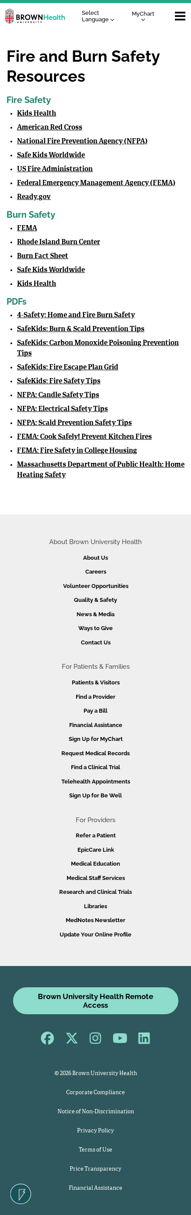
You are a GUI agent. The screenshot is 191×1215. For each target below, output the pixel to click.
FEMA (27, 228)
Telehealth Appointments (95, 781)
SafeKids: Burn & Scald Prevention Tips (80, 329)
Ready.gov (34, 197)
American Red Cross (49, 127)
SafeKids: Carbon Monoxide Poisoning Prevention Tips (98, 348)
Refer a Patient (96, 835)
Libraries (95, 906)
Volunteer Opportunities (95, 586)
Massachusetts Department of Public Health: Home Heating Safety (100, 470)
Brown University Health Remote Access (95, 1000)
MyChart (143, 15)
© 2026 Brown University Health (95, 1073)
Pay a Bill (95, 710)
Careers (95, 571)
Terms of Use (95, 1150)
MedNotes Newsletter (95, 920)
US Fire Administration (55, 169)
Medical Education (95, 863)
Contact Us (96, 642)
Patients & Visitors (96, 682)
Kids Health (36, 113)
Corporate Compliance (95, 1092)
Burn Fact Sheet (42, 256)
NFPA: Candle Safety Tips (58, 395)
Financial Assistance (95, 725)
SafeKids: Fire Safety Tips (59, 381)
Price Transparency (95, 1169)
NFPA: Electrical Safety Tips (62, 409)
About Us (95, 557)
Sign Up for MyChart (96, 739)
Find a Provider (95, 697)
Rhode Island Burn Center (58, 242)
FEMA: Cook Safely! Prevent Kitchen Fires (84, 437)
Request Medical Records (95, 753)
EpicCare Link (95, 850)
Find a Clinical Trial (95, 767)
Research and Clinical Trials (95, 892)
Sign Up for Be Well (95, 795)
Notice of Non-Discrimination (95, 1112)
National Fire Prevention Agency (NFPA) (82, 141)
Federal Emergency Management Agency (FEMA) (96, 183)
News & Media (95, 614)
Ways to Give (95, 628)
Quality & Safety (95, 600)
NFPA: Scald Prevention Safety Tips (74, 423)
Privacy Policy (95, 1131)
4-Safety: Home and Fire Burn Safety (76, 315)
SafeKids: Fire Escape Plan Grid (67, 367)
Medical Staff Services (96, 878)
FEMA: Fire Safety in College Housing (77, 451)
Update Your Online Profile (95, 934)
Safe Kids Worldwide (51, 155)
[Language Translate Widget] (100, 16)
